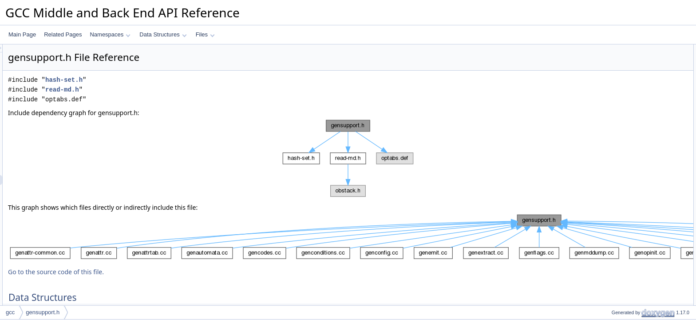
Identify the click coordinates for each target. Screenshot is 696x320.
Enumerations (613, 264)
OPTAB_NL (618, 157)
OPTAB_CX (618, 137)
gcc (10, 312)
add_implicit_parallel (628, 303)
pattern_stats (619, 108)
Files (205, 34)
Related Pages (63, 34)
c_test (611, 88)
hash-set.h (175, 80)
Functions (608, 284)
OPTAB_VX (618, 206)
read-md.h (173, 89)
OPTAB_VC (618, 196)
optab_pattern (620, 79)
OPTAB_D (616, 225)
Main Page (22, 34)
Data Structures (162, 34)
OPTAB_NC (618, 167)
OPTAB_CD (618, 147)
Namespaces (110, 34)
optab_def (616, 69)
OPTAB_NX (618, 176)
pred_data (616, 98)
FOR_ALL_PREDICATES (634, 235)
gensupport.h (42, 312)
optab (610, 255)
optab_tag (616, 274)
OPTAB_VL (617, 186)
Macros (605, 118)
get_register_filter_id (628, 294)
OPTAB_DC (618, 215)
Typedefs (608, 245)
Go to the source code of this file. (167, 272)
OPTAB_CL (618, 127)
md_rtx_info (618, 59)
